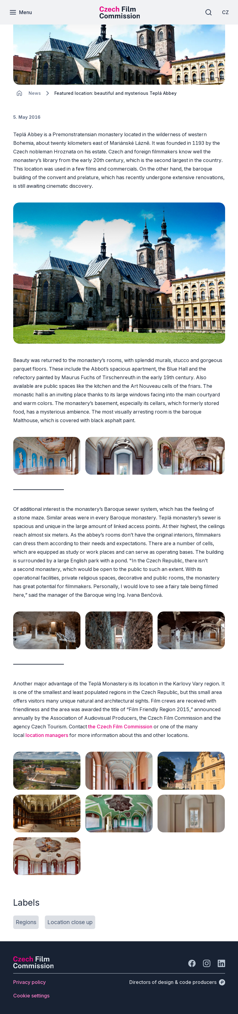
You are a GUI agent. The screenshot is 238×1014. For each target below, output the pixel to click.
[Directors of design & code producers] (177, 982)
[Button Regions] (26, 922)
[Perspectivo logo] (33, 966)
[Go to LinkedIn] (221, 963)
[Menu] (20, 12)
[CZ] (225, 12)
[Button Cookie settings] (31, 995)
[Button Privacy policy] (29, 982)
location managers (46, 735)
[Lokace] (35, 93)
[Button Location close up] (70, 922)
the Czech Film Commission (120, 726)
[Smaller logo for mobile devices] (119, 16)
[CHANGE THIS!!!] (19, 93)
